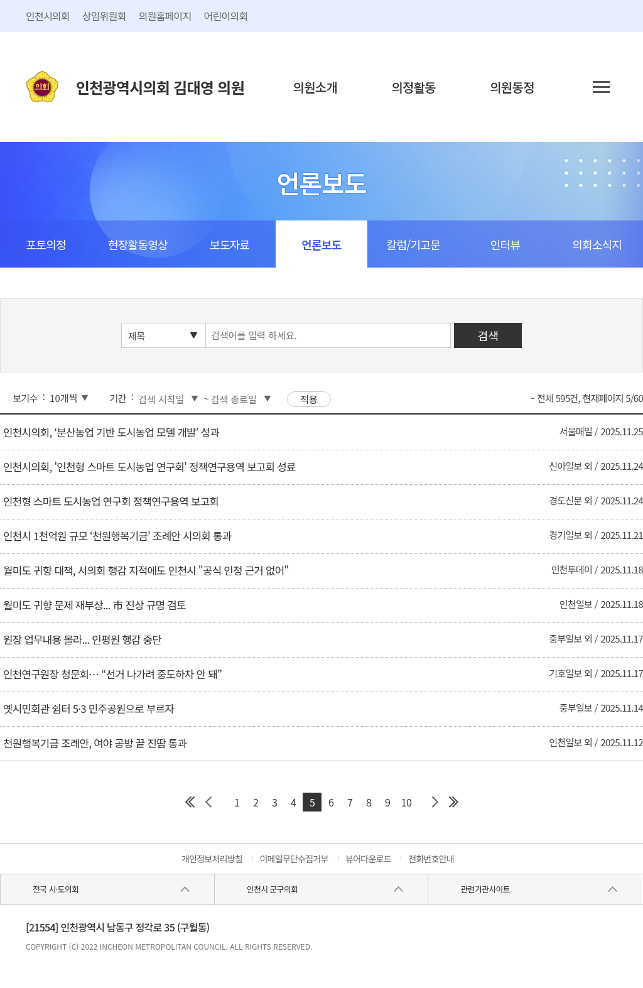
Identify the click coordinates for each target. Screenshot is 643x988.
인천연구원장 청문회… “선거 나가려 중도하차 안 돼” (112, 673)
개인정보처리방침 (211, 858)
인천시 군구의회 (272, 889)
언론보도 (321, 244)
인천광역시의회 (160, 87)
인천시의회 (48, 15)
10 (406, 802)
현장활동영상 (138, 244)
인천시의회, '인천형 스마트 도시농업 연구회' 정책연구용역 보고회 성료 (149, 466)
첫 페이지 (189, 802)
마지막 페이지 (453, 802)
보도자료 (229, 244)
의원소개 (315, 87)
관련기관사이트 (484, 889)
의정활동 (413, 87)
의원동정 (512, 87)
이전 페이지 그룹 (208, 802)
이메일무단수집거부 (293, 858)
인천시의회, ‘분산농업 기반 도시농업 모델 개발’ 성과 (111, 432)
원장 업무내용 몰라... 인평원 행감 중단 (82, 639)
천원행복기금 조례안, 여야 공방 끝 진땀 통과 (94, 743)
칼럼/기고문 (413, 244)
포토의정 (46, 244)
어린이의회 (226, 15)
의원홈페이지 (165, 15)
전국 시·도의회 (55, 889)
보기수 (25, 397)
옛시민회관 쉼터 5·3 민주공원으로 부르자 (88, 708)
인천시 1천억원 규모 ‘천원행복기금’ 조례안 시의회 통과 (117, 535)
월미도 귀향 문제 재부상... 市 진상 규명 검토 (94, 604)
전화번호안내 (431, 858)
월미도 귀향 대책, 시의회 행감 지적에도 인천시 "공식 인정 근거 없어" (145, 570)
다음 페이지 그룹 (434, 802)
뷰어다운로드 (368, 858)
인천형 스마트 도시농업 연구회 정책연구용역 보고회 (111, 501)
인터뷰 (505, 244)
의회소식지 (597, 244)
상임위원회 (104, 15)
